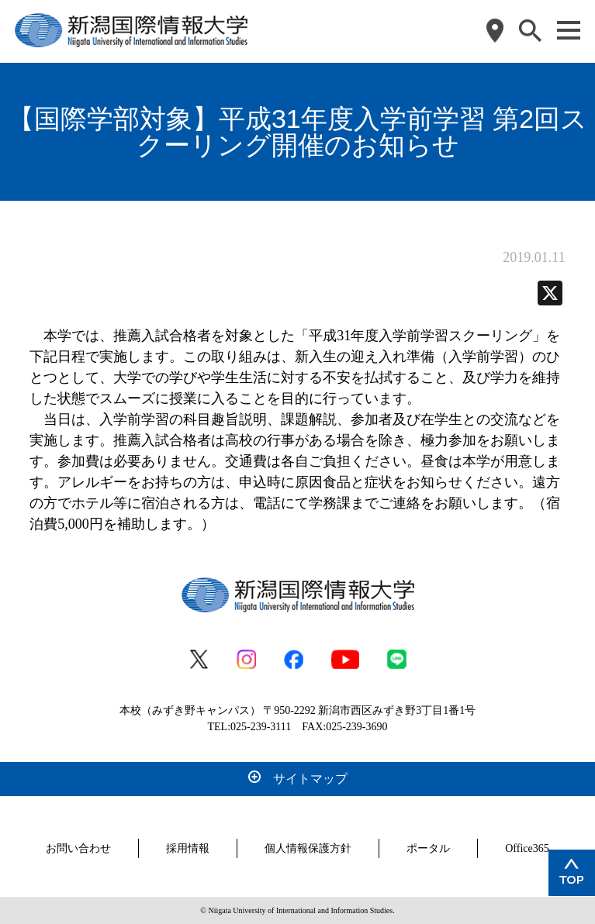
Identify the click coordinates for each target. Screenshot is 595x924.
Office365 (527, 848)
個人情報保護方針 (308, 848)
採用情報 (187, 848)
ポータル (428, 848)
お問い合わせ (78, 848)
